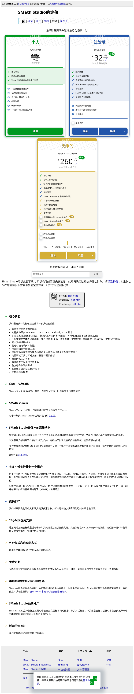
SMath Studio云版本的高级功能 (89, 92)
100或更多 (89, 247)
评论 (38, 21)
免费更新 (47, 213)
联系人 (64, 21)
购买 (85, 131)
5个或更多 (56, 247)
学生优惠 (79, 123)
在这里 (51, 415)
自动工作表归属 (18, 76)
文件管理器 (83, 669)
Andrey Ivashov (58, 3)
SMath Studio (30, 660)
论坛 (60, 660)
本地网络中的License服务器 (55, 217)
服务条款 (103, 687)
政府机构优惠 (49, 238)
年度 (112, 131)
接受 (93, 680)
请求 (53, 255)
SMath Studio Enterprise (37, 664)
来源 (79, 660)
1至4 (45, 247)
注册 (35, 131)
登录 (108, 660)
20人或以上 (67, 247)
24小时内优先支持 (51, 200)
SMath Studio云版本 (34, 669)
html (76, 295)
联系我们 (112, 281)
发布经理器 (83, 664)
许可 (30, 21)
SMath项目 (24, 3)
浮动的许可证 (49, 225)
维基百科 (63, 664)
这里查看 (22, 454)
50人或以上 (79, 247)
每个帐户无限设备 (83, 97)
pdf (70, 295)
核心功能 (15, 71)
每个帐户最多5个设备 (20, 97)
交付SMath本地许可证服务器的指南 (48, 591)
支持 (46, 21)
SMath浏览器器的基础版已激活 (24, 80)
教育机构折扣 (49, 234)
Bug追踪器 (64, 669)
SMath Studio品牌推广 (53, 221)
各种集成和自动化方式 (53, 209)
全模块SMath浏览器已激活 (87, 84)
